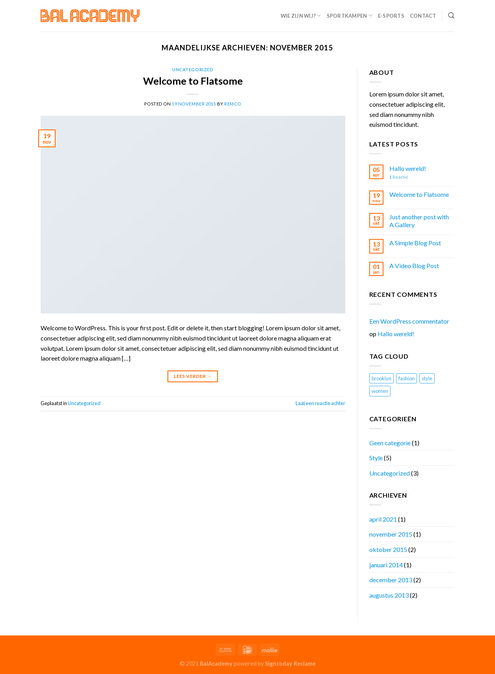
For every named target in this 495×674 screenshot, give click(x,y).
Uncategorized (192, 69)
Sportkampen (349, 15)
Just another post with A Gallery (419, 220)
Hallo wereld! (407, 168)
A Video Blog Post (414, 265)
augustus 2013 (389, 595)
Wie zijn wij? (301, 15)
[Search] (451, 15)
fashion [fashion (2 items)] (406, 378)
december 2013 (390, 579)
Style (376, 457)
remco (232, 103)
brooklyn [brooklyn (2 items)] (381, 378)
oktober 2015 (388, 549)
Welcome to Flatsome (193, 81)
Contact (423, 16)
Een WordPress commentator (409, 321)
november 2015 (390, 534)
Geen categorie (390, 442)
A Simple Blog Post (415, 242)
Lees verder (193, 376)
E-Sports (391, 16)
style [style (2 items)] (427, 378)
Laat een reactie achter (320, 403)
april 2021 (383, 519)
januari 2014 (386, 564)
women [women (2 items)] (380, 391)
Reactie (398, 177)
